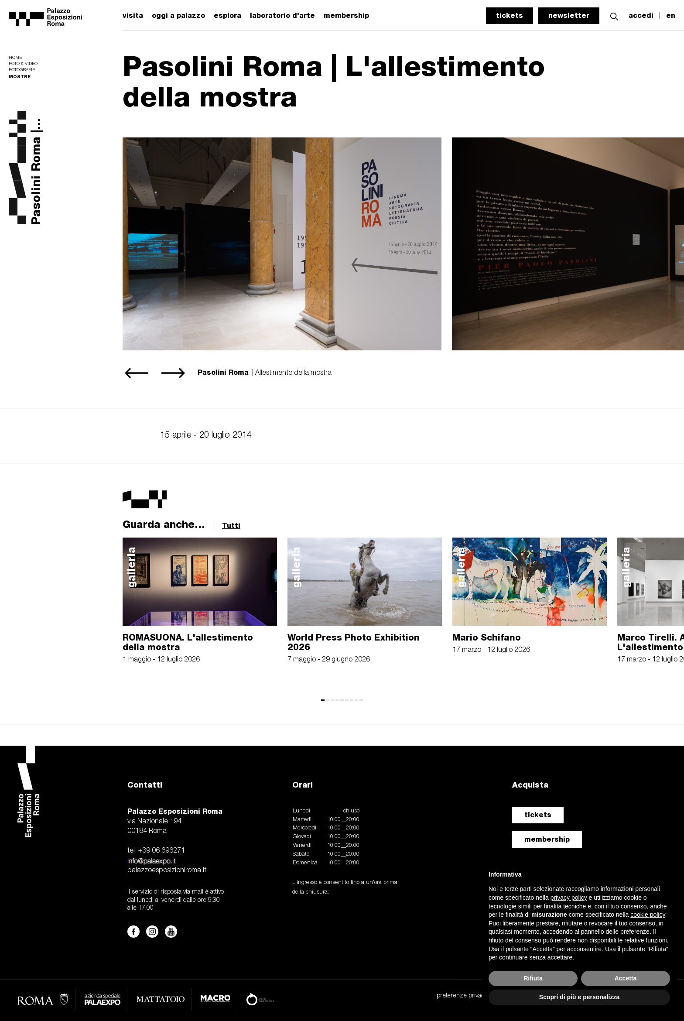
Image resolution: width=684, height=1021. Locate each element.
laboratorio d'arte (282, 15)
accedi (641, 15)
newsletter (568, 15)
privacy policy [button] (569, 897)
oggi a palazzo (178, 15)
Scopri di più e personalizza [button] (579, 997)
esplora (227, 15)
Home (15, 58)
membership (547, 839)
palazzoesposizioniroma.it (166, 870)
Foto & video (23, 64)
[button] (614, 15)
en (670, 15)
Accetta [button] (626, 978)
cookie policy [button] (647, 914)
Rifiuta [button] (533, 978)
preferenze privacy (462, 996)
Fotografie (22, 70)
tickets (509, 15)
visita (133, 15)
